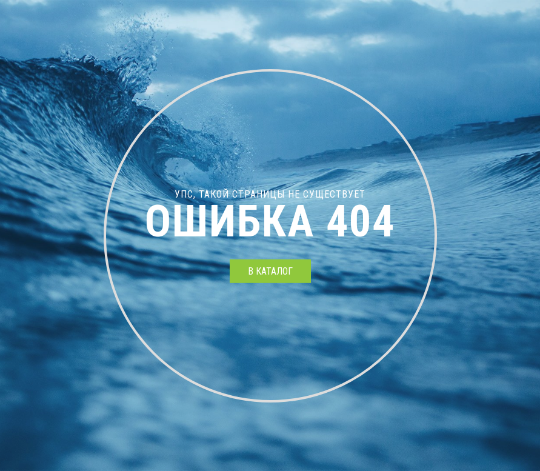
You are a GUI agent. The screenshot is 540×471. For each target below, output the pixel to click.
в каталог (270, 271)
